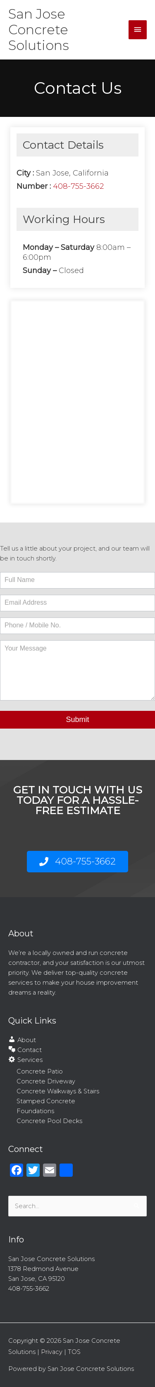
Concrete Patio (40, 1071)
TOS (74, 1352)
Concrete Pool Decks (49, 1121)
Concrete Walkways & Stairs (58, 1091)
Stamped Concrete (46, 1101)
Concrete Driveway (46, 1081)
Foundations (35, 1111)
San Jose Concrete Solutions (38, 30)
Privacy (51, 1352)
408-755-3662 (78, 186)
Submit (77, 719)
